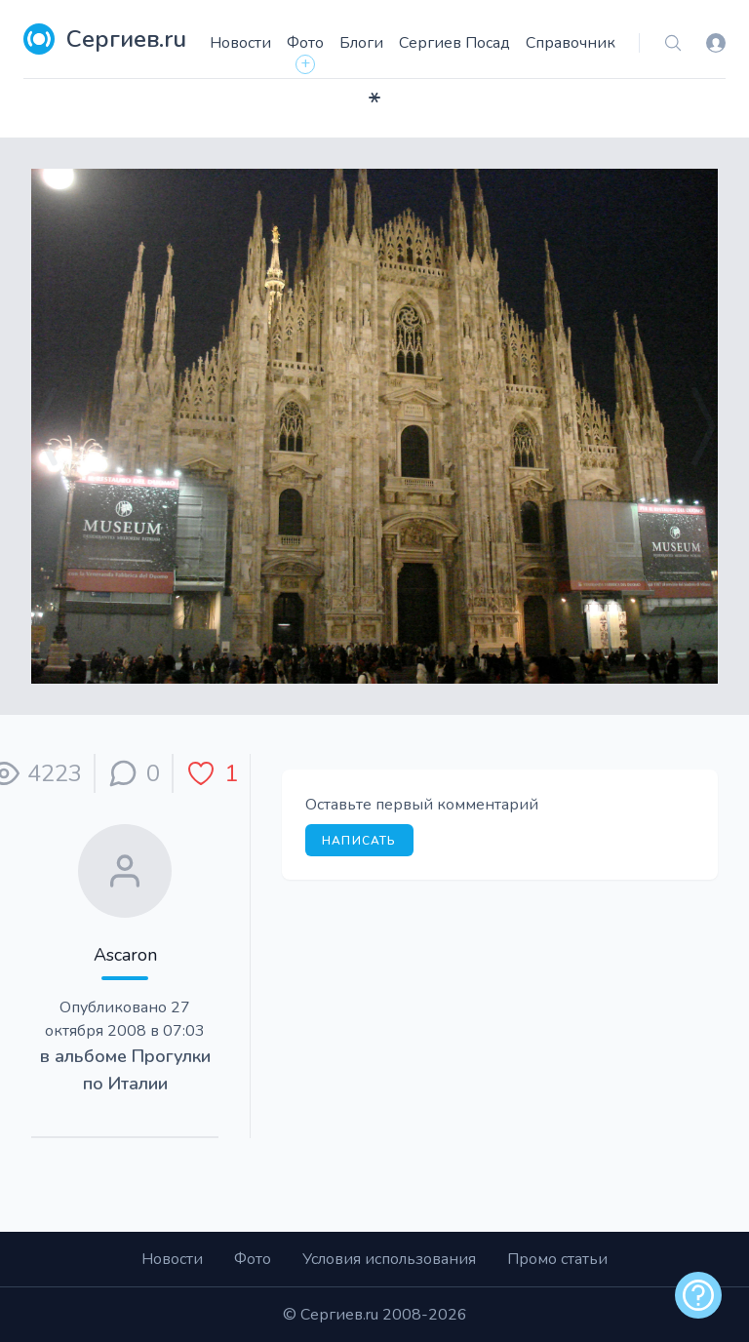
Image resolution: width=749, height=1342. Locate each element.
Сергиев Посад (454, 43)
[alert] (698, 1295)
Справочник (570, 43)
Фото (305, 43)
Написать (359, 841)
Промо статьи (557, 1259)
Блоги (361, 43)
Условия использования (389, 1259)
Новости (240, 43)
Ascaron (125, 955)
